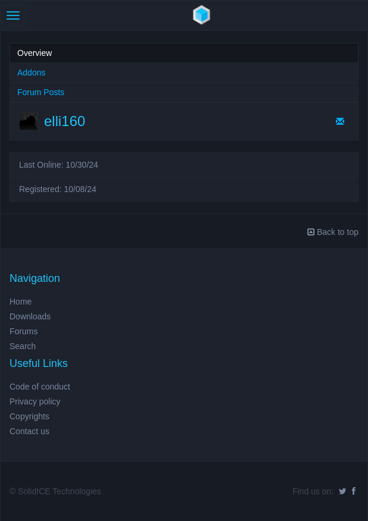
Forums (23, 331)
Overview (34, 53)
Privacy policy (35, 401)
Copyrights (29, 416)
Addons (31, 72)
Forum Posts (40, 92)
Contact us (29, 431)
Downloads (30, 316)
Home (21, 301)
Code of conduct (40, 386)
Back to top (332, 232)
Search (23, 346)
